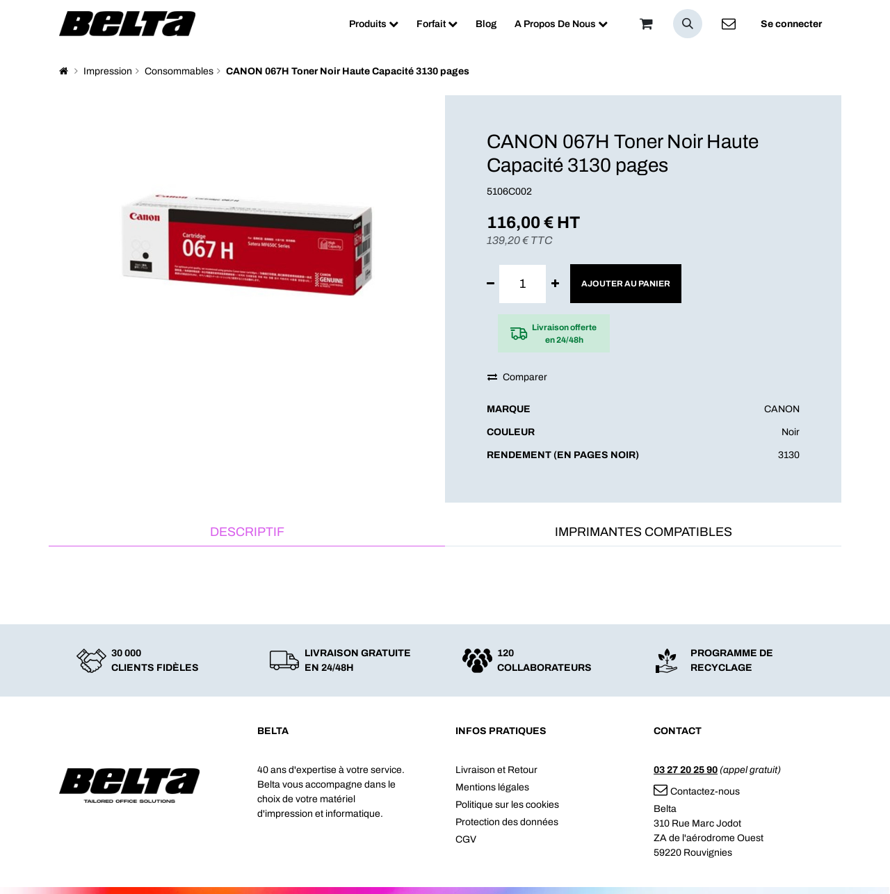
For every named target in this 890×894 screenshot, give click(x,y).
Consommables (179, 71)
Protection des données (506, 822)
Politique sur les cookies (507, 804)
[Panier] (646, 23)
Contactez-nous (697, 791)
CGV (465, 839)
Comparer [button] (517, 377)
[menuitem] (373, 24)
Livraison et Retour (496, 770)
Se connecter (791, 24)
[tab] (247, 532)
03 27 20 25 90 (686, 770)
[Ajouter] (555, 284)
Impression (107, 71)
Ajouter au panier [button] (625, 283)
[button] (687, 23)
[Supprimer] (490, 284)
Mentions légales (492, 787)
